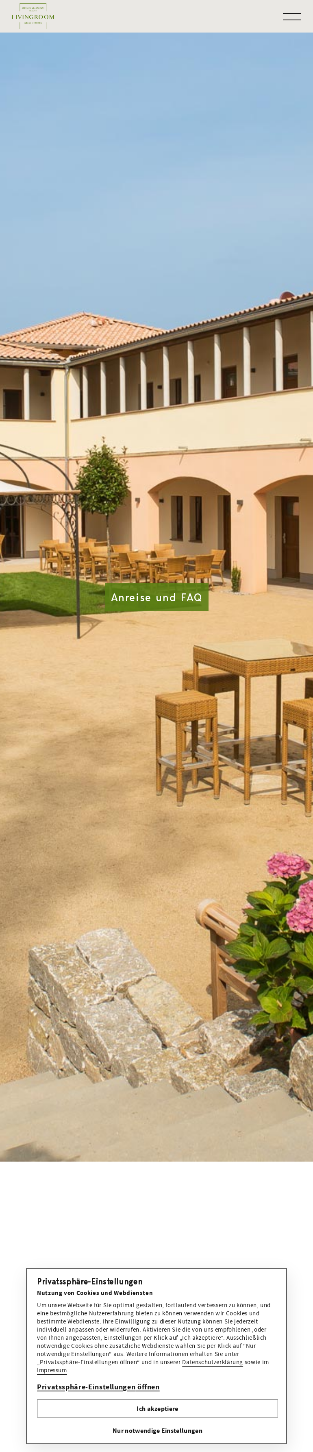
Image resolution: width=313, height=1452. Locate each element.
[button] (292, 16)
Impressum (52, 1370)
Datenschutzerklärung (212, 1362)
